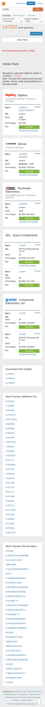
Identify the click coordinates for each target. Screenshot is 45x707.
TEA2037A (10, 456)
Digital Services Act (11, 697)
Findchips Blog (21, 3)
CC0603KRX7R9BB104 (16, 628)
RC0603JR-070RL (14, 678)
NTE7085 (10, 469)
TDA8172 (10, 478)
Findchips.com (4, 4)
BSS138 (9, 633)
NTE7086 (10, 496)
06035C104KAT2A (14, 669)
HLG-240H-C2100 (14, 560)
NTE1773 (10, 506)
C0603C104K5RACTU (15, 610)
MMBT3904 (11, 565)
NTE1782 (10, 487)
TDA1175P (11, 533)
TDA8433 (10, 474)
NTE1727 (10, 460)
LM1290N (10, 429)
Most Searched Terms (35, 691)
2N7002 (9, 664)
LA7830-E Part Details (28, 131)
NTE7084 (10, 524)
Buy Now (29, 127)
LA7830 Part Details (27, 266)
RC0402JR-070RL (14, 583)
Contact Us (17, 691)
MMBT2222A (11, 642)
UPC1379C (11, 510)
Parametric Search (11, 694)
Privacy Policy (23, 694)
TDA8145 (10, 447)
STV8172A (10, 415)
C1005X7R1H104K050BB (17, 556)
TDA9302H (11, 465)
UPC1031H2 (11, 419)
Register (31, 3)
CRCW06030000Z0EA (16, 619)
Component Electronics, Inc (23, 303)
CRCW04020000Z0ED (16, 623)
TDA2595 (10, 406)
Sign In (41, 3)
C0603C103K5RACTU (15, 673)
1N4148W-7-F (12, 601)
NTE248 (9, 551)
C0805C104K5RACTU (15, 596)
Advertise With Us (27, 700)
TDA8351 (10, 501)
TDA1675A (11, 442)
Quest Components (23, 237)
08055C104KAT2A (14, 646)
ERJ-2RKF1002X (13, 651)
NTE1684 (10, 410)
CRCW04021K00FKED (16, 592)
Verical (23, 145)
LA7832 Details (36, 33)
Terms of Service (35, 694)
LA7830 (22, 245)
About (24, 691)
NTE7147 (10, 492)
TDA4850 (10, 519)
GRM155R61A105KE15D (17, 660)
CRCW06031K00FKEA (16, 655)
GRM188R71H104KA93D (17, 587)
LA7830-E (23, 108)
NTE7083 (10, 528)
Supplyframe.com (32, 704)
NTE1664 (10, 515)
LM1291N (10, 433)
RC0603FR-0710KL (14, 637)
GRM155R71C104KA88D (17, 605)
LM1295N (10, 438)
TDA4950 (10, 451)
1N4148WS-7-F (13, 614)
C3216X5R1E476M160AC (17, 569)
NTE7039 (10, 483)
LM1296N (10, 424)
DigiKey (23, 98)
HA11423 (10, 401)
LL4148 (9, 682)
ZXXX (8, 574)
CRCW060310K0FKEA (16, 578)
